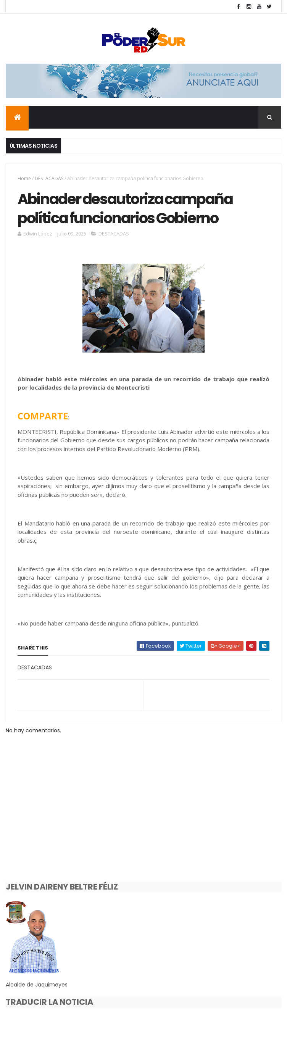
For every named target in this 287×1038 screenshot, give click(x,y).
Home (24, 179)
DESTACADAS (49, 179)
